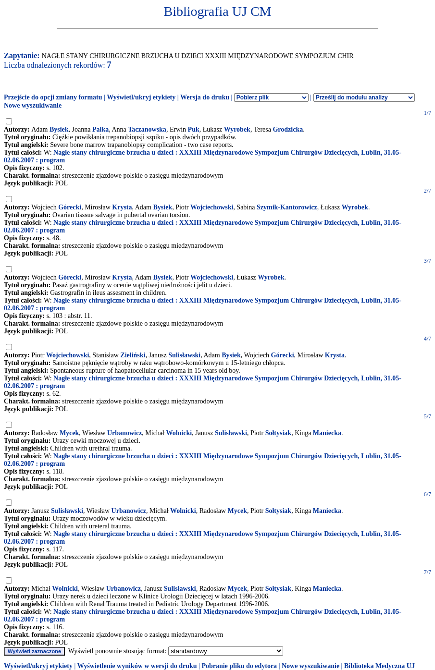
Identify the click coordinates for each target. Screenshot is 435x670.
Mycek (69, 433)
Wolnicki (179, 433)
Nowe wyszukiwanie (33, 105)
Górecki (69, 207)
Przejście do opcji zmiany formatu (53, 97)
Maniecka (327, 433)
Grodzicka (288, 129)
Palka (100, 129)
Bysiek (59, 129)
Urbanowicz (124, 433)
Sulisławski (184, 355)
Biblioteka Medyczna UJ (379, 666)
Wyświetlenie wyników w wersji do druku (137, 666)
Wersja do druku (204, 97)
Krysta (122, 207)
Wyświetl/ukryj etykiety (141, 97)
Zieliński (132, 355)
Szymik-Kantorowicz (287, 207)
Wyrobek (237, 129)
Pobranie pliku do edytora (239, 666)
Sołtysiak (278, 433)
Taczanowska (147, 129)
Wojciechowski (211, 207)
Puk (193, 129)
